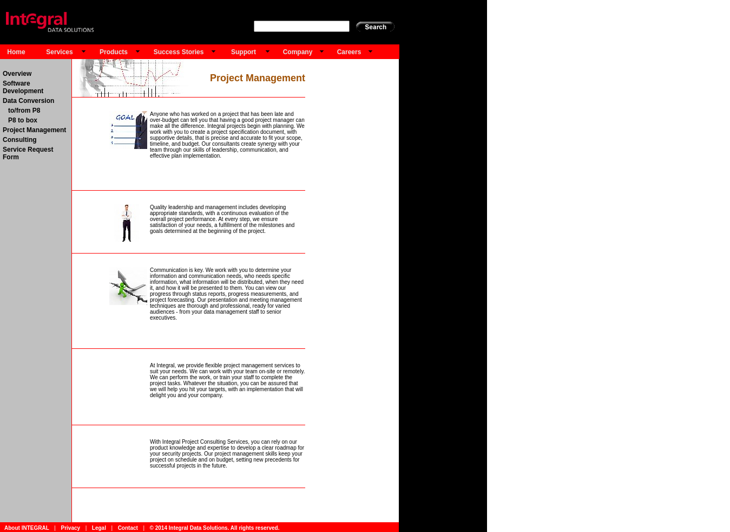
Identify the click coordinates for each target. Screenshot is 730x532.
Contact (128, 528)
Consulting (20, 140)
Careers (349, 52)
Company (298, 52)
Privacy (70, 528)
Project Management (34, 130)
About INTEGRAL (26, 528)
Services (59, 52)
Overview (17, 73)
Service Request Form (28, 153)
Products (114, 52)
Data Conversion (28, 101)
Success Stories (179, 52)
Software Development (23, 87)
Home (16, 52)
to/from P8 (21, 110)
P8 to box (20, 120)
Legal (99, 528)
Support (243, 52)
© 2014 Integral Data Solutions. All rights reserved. (215, 528)
